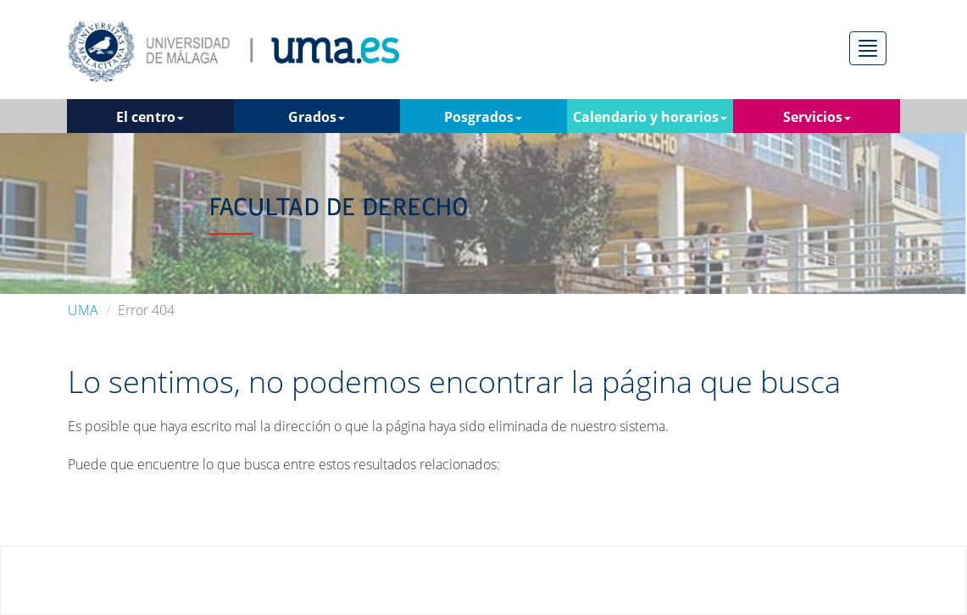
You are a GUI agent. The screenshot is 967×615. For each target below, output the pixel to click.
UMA (83, 310)
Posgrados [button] (483, 117)
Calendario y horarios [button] (650, 117)
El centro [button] (150, 117)
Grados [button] (316, 117)
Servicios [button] (817, 117)
